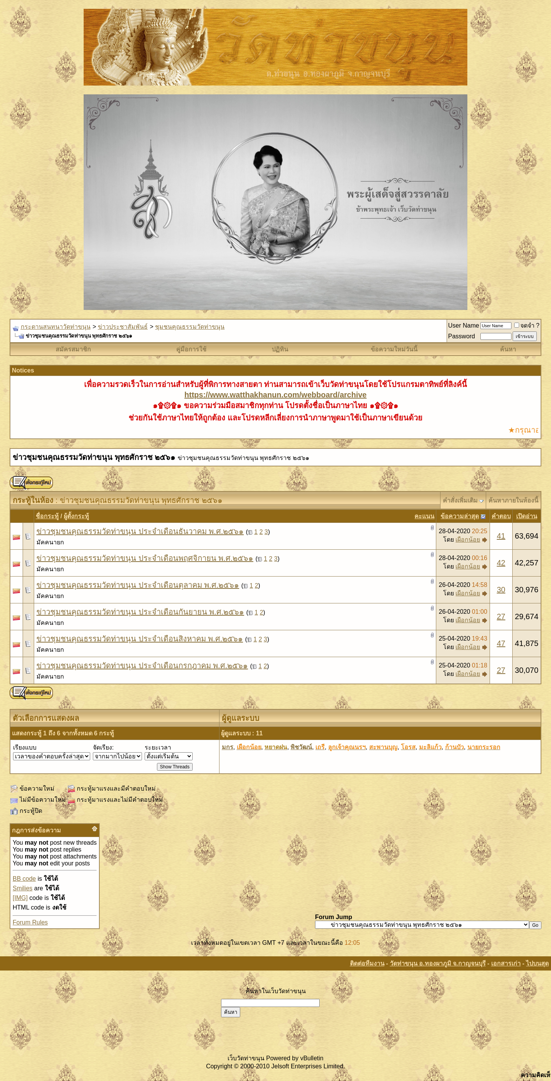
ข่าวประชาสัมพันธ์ (123, 326)
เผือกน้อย (467, 539)
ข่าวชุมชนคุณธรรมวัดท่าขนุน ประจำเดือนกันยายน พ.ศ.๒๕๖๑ (140, 612)
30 (501, 589)
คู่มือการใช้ (191, 349)
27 (501, 616)
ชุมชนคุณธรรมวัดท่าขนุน (189, 326)
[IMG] (20, 898)
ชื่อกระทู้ (47, 516)
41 (501, 536)
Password (461, 336)
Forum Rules (30, 922)
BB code (24, 878)
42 (501, 563)
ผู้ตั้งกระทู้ (76, 516)
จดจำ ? (526, 325)
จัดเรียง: (103, 747)
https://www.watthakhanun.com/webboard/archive (276, 395)
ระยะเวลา (158, 747)
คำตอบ (501, 516)
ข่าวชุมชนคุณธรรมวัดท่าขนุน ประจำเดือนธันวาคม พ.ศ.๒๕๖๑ (140, 531)
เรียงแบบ (24, 747)
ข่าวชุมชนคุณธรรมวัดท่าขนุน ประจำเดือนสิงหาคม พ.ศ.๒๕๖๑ (139, 638)
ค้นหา (508, 349)
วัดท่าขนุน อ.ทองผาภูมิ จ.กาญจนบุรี (438, 963)
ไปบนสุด (537, 963)
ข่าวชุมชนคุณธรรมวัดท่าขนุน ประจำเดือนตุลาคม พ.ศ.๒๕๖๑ (137, 585)
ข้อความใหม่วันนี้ (394, 349)
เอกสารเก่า (506, 963)
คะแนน (424, 516)
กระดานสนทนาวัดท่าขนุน (56, 326)
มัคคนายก (50, 542)
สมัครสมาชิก (73, 349)
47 (501, 643)
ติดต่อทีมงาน (367, 963)
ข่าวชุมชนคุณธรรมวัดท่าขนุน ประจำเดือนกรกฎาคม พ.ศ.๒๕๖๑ (142, 665)
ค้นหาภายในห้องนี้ (513, 500)
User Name (463, 325)
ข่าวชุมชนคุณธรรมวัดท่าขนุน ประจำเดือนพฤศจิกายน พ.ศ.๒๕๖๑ (144, 558)
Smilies (23, 888)
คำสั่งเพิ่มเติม (460, 500)
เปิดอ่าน (526, 516)
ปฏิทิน (280, 349)
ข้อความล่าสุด (459, 516)
